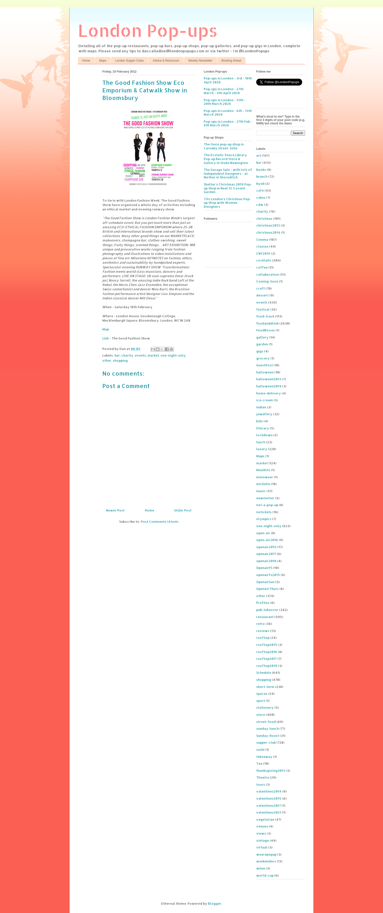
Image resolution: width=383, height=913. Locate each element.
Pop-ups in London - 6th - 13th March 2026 (228, 113)
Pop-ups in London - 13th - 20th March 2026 (224, 102)
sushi (260, 749)
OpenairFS (264, 568)
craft (260, 288)
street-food (266, 722)
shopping (120, 360)
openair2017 (266, 554)
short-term (265, 687)
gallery (262, 337)
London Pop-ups (148, 30)
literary (262, 428)
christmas (264, 218)
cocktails (263, 260)
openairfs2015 (268, 575)
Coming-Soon (267, 281)
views (261, 833)
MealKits (263, 470)
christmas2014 (268, 232)
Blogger (214, 903)
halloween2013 (268, 379)
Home (86, 60)
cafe (260, 190)
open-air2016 (267, 540)
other (106, 360)
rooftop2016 (266, 652)
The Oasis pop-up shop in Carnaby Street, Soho (224, 146)
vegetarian (265, 819)
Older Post (183, 510)
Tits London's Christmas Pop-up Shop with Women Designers (227, 202)
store (260, 715)
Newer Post (115, 510)
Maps (102, 60)
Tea (259, 763)
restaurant (265, 617)
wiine (260, 868)
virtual (261, 847)
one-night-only (173, 355)
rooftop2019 (266, 666)
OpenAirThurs (267, 589)
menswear (264, 477)
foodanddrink (267, 323)
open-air (263, 533)
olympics (263, 519)
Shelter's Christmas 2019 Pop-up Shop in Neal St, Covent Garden (228, 188)
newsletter (265, 498)
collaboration (267, 274)
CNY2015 (263, 253)
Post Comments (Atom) (159, 521)
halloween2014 (268, 386)
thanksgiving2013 (270, 770)
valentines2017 (268, 805)
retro (260, 624)
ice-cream (264, 400)
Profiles (262, 603)
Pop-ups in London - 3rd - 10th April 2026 (228, 80)
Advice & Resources (166, 60)
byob (260, 183)
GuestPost (264, 365)
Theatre (262, 777)
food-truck (265, 316)
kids (259, 421)
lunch (260, 442)
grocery (263, 358)
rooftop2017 (266, 659)
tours (260, 784)
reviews (262, 631)
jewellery (264, 414)
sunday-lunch (267, 728)
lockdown (264, 435)
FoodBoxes (265, 330)
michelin (263, 484)
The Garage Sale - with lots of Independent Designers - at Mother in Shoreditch (228, 173)
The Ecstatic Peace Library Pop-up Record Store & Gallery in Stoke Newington (226, 158)
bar (117, 355)
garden (262, 344)
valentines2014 (268, 791)
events (140, 355)
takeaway (264, 757)
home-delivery (268, 393)
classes (262, 246)
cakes (261, 197)
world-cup (265, 875)
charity (127, 355)
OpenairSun (265, 582)
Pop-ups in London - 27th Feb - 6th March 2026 (228, 123)
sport (260, 701)
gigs (259, 351)
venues (262, 826)
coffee (262, 267)
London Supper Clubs (129, 60)
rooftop (262, 638)
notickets (264, 512)
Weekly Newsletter (200, 60)
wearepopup (266, 854)
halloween (265, 372)
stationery (265, 707)
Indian (261, 407)
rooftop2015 (266, 645)
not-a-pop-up (267, 505)
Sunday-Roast (267, 736)
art (258, 155)
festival (262, 309)
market (153, 355)
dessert (262, 295)
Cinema (262, 239)
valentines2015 (268, 798)
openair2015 (266, 547)
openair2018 (266, 561)
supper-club (266, 742)
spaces (261, 694)
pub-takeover (267, 610)
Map (105, 329)
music (261, 491)
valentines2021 (268, 812)
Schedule (263, 672)
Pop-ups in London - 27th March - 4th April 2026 (224, 91)
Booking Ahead (231, 60)
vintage (262, 840)
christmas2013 (268, 225)
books (261, 170)
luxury (261, 449)
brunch (261, 176)
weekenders (266, 861)
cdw (259, 205)
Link (105, 338)
